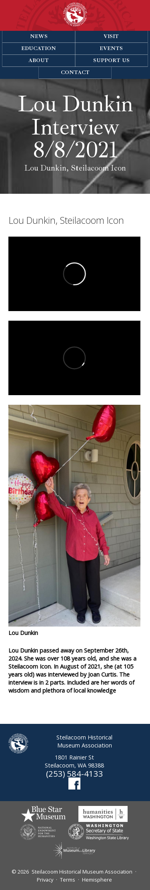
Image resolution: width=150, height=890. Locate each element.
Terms (67, 879)
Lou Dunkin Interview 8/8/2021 (75, 127)
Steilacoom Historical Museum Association (82, 871)
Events (111, 48)
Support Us (111, 60)
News (39, 36)
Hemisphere (97, 879)
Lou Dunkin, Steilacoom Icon (75, 168)
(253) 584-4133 (74, 773)
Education (38, 48)
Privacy (45, 879)
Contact (75, 72)
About (38, 60)
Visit (111, 36)
